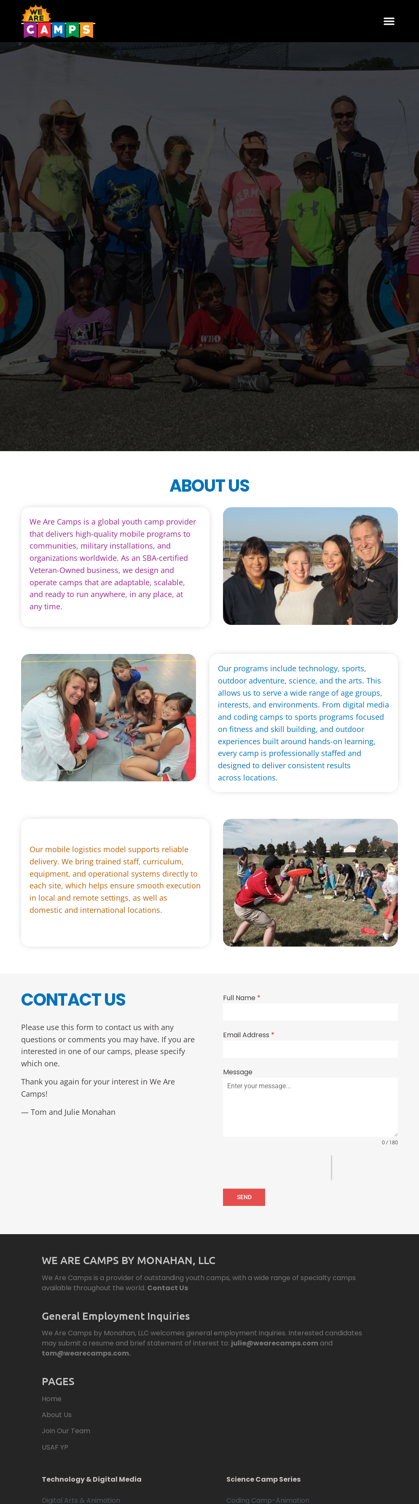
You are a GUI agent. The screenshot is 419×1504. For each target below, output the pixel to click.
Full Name (242, 998)
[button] (389, 21)
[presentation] (277, 1167)
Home (52, 1397)
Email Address (248, 1035)
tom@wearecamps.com (85, 1352)
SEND (244, 1197)
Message (237, 1072)
